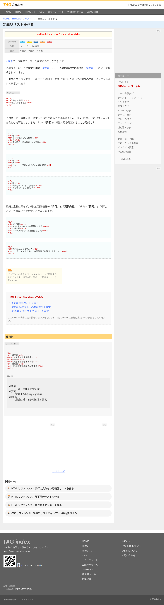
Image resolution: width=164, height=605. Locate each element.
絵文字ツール (89, 574)
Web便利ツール (75, 11)
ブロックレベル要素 (29, 46)
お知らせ (126, 541)
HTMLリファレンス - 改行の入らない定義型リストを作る (42, 488)
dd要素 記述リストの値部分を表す (30, 311)
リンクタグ (123, 102)
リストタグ (30, 18)
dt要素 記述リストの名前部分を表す (31, 307)
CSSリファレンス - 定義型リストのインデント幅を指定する (44, 513)
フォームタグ (124, 123)
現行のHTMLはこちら (129, 86)
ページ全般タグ (126, 93)
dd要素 (39, 50)
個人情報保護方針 (11, 599)
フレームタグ (124, 119)
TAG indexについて (131, 545)
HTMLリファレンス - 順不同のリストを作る (35, 496)
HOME (8, 11)
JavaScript (92, 11)
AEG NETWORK (23, 589)
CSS (41, 11)
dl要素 (23, 50)
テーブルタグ (124, 114)
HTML (18, 11)
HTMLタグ (30, 11)
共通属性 (122, 131)
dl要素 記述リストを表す (25, 302)
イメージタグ (124, 110)
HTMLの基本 (124, 158)
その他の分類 (124, 151)
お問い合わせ (128, 555)
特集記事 (86, 579)
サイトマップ (27, 599)
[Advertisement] (32, 445)
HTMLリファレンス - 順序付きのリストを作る (36, 505)
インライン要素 (126, 147)
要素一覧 (122, 139)
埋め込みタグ (124, 127)
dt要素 (31, 50)
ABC (132, 139)
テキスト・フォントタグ (130, 97)
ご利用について (129, 550)
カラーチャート (56, 11)
